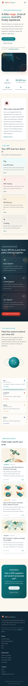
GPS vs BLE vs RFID (6, 660)
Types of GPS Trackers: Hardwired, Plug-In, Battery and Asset (13, 504)
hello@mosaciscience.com (7, 674)
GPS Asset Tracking (6, 657)
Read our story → (9, 137)
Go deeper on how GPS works (11, 314)
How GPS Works (5, 639)
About (2, 669)
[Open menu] (25, 2)
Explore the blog (7, 43)
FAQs (2, 648)
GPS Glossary (4, 643)
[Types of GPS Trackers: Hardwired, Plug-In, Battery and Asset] (14, 491)
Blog (2, 645)
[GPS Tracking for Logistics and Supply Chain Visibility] (14, 527)
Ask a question (14, 588)
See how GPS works (8, 39)
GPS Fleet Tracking (6, 655)
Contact (3, 672)
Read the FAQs (14, 592)
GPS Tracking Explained (7, 641)
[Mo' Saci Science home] (8, 2)
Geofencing (4, 662)
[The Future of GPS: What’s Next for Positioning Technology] (14, 455)
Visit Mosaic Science (14, 49)
